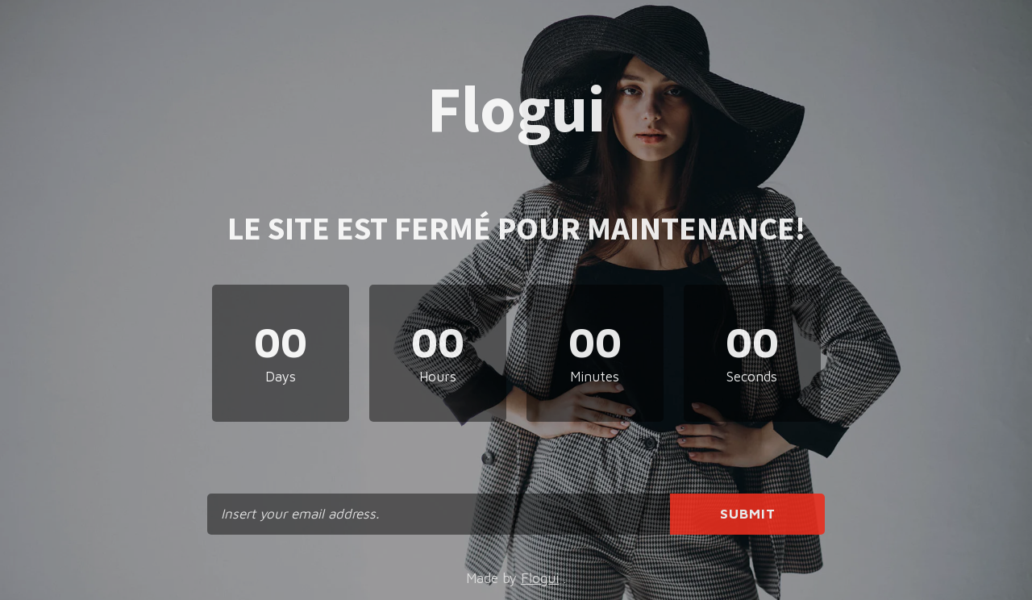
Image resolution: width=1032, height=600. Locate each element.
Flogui (540, 578)
